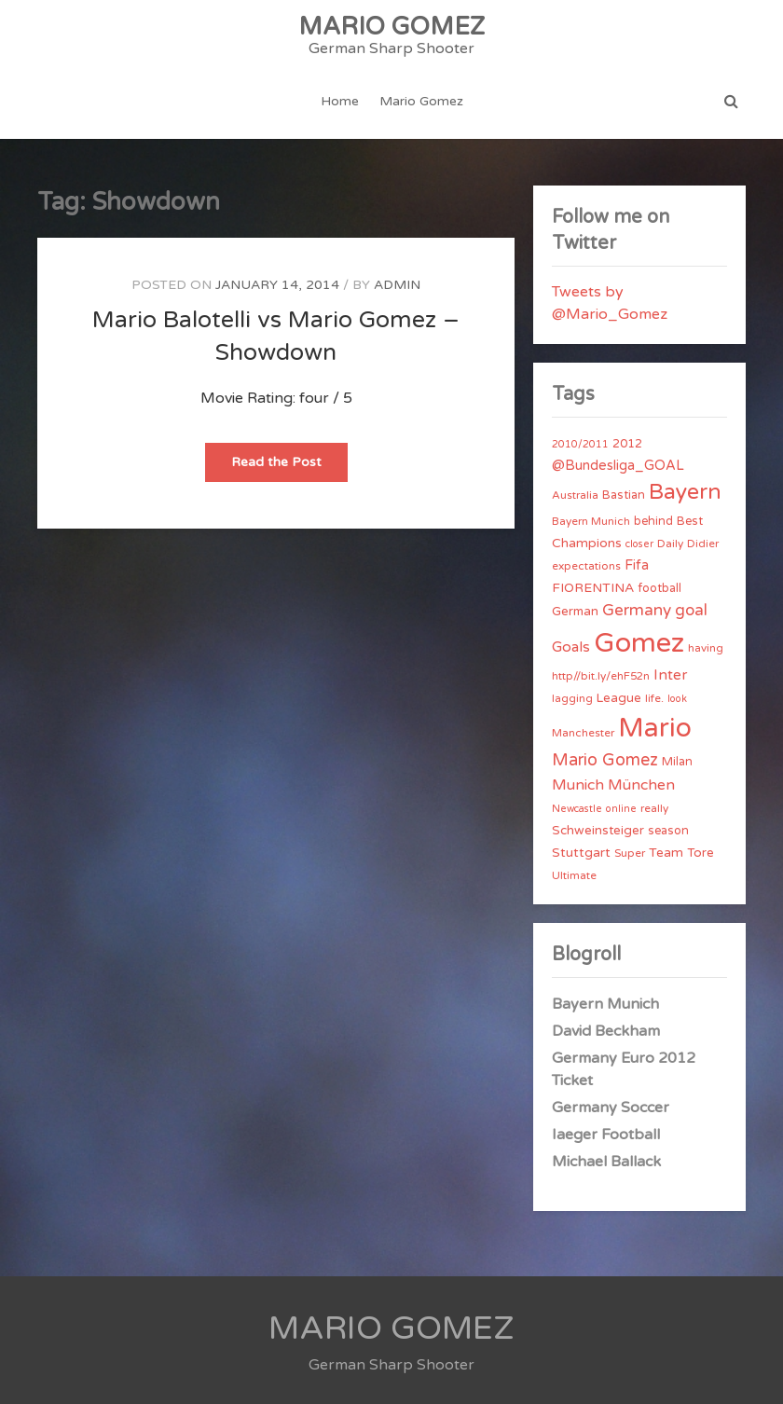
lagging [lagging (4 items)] (572, 698)
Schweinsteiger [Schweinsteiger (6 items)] (598, 830)
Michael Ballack (606, 1161)
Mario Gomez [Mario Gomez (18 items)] (605, 760)
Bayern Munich (605, 1004)
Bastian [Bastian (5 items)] (623, 495)
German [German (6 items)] (575, 611)
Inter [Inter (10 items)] (670, 675)
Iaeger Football (606, 1134)
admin (397, 285)
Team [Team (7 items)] (666, 852)
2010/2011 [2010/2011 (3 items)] (580, 444)
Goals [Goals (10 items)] (571, 647)
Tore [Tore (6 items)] (700, 853)
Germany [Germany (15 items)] (636, 610)
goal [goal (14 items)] (691, 610)
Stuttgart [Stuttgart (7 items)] (581, 852)
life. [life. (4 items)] (654, 698)
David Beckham (606, 1031)
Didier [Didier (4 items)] (703, 543)
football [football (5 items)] (659, 588)
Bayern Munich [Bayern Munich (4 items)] (591, 521)
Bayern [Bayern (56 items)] (685, 492)
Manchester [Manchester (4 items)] (583, 732)
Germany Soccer (610, 1107)
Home (340, 101)
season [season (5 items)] (668, 830)
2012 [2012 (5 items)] (627, 443)
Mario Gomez (421, 101)
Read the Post (289, 467)
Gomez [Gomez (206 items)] (639, 642)
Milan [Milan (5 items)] (677, 761)
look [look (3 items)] (677, 699)
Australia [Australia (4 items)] (575, 495)
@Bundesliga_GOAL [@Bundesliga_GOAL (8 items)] (618, 466)
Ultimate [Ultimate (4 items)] (574, 875)
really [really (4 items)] (654, 808)
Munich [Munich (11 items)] (578, 785)
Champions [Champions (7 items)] (587, 543)
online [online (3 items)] (621, 809)
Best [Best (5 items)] (690, 521)
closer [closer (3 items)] (639, 544)
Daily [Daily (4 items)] (670, 543)
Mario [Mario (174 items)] (655, 728)
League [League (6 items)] (619, 698)
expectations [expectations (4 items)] (586, 565)
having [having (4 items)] (705, 647)
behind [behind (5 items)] (653, 521)
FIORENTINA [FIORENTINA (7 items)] (593, 588)
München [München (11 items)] (641, 785)
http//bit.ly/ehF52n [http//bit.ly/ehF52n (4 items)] (601, 675)
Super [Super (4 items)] (629, 853)
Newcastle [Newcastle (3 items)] (577, 809)
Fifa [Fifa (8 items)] (637, 565)
